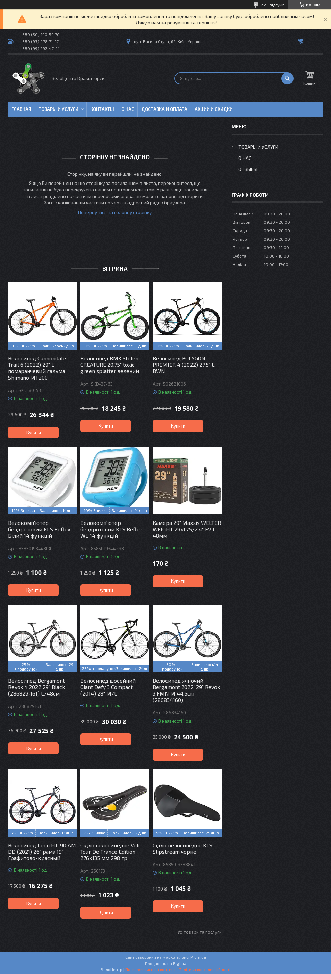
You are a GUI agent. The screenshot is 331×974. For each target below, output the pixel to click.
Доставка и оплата (164, 109)
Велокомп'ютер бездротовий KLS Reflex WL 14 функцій (111, 529)
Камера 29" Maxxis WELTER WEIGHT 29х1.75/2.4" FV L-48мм (187, 529)
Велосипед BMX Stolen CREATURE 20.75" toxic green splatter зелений (109, 364)
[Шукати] (287, 78)
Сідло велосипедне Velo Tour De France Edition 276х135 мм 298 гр (111, 851)
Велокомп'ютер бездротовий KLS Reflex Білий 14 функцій (39, 529)
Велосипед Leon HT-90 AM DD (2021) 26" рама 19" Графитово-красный (42, 851)
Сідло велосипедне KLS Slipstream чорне (182, 848)
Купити (33, 432)
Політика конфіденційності (204, 969)
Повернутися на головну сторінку (115, 212)
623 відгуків (273, 4)
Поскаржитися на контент (150, 969)
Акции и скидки (214, 109)
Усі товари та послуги (200, 932)
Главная (21, 109)
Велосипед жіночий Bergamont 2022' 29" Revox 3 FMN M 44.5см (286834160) (186, 690)
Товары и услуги (58, 109)
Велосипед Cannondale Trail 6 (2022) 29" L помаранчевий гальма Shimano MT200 (37, 368)
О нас (127, 109)
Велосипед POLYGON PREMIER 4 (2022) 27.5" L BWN (184, 364)
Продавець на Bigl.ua (165, 963)
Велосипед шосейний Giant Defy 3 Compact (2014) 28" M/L (108, 687)
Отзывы (247, 169)
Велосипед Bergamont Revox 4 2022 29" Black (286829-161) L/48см (36, 687)
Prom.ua (198, 957)
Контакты (102, 109)
